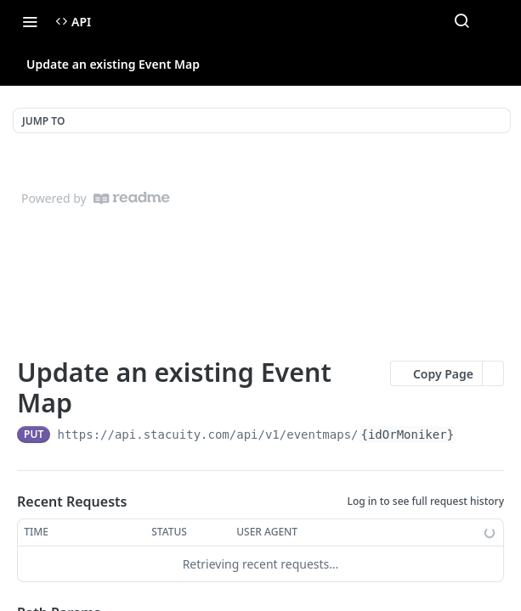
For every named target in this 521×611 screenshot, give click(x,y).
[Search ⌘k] (461, 21)
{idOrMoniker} (408, 434)
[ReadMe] (131, 198)
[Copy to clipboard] (471, 434)
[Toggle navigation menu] (29, 21)
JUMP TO (43, 121)
